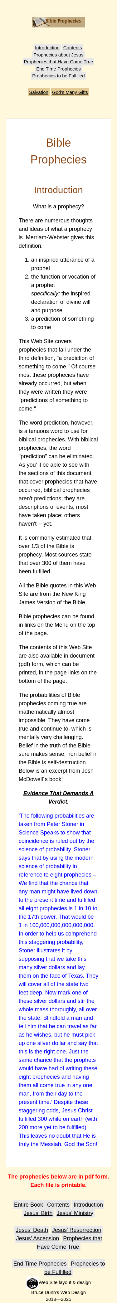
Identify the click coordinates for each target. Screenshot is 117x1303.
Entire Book (29, 1205)
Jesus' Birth (38, 1213)
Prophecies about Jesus (58, 54)
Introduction (47, 47)
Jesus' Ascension (37, 1238)
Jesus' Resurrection (76, 1230)
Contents (72, 47)
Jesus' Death (32, 1230)
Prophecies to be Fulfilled (58, 75)
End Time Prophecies (58, 68)
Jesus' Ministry (75, 1213)
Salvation (38, 92)
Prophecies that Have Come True (58, 61)
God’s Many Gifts (70, 92)
